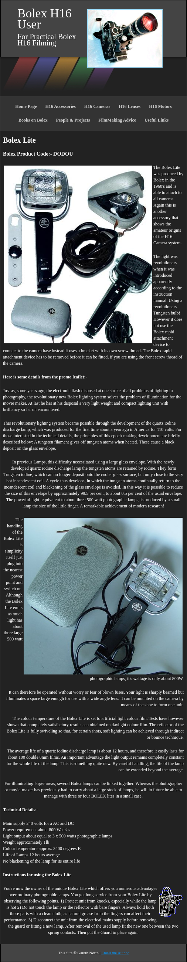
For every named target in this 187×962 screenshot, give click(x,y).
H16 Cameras (97, 106)
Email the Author (115, 953)
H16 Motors (160, 106)
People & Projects (73, 120)
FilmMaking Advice (117, 120)
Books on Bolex (33, 120)
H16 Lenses (129, 106)
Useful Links (156, 120)
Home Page (26, 106)
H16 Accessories (60, 106)
